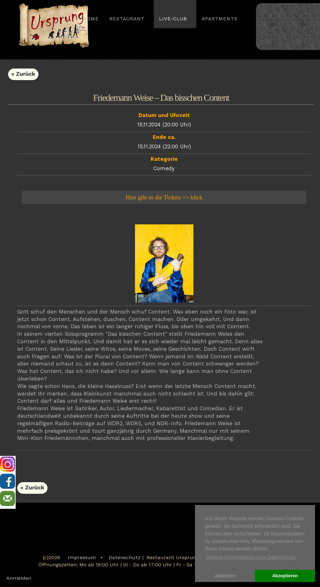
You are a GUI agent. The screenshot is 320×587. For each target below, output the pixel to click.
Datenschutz (125, 557)
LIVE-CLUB (173, 19)
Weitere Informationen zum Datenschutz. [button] (251, 557)
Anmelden (18, 578)
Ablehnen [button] (225, 575)
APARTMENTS (220, 19)
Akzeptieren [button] (285, 575)
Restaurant (126, 19)
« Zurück (23, 74)
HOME (91, 19)
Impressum (82, 557)
